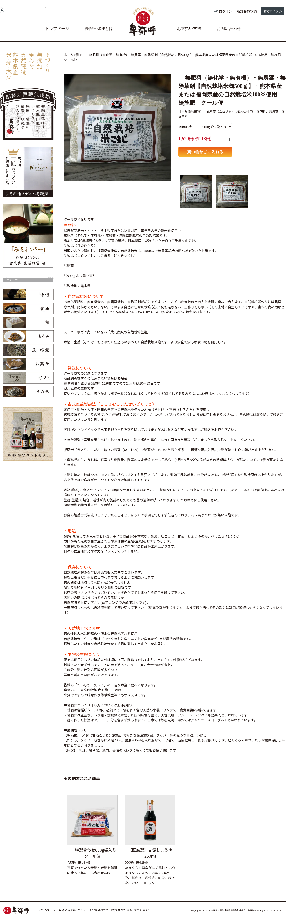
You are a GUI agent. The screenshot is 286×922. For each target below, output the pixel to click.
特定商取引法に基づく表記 (130, 910)
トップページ (57, 28)
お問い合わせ (229, 28)
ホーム (69, 54)
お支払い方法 (189, 28)
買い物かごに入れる (205, 152)
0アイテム (274, 11)
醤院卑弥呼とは (99, 28)
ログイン (225, 11)
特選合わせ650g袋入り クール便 (94, 853)
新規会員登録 (247, 11)
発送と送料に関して (73, 910)
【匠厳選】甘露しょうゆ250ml (150, 853)
